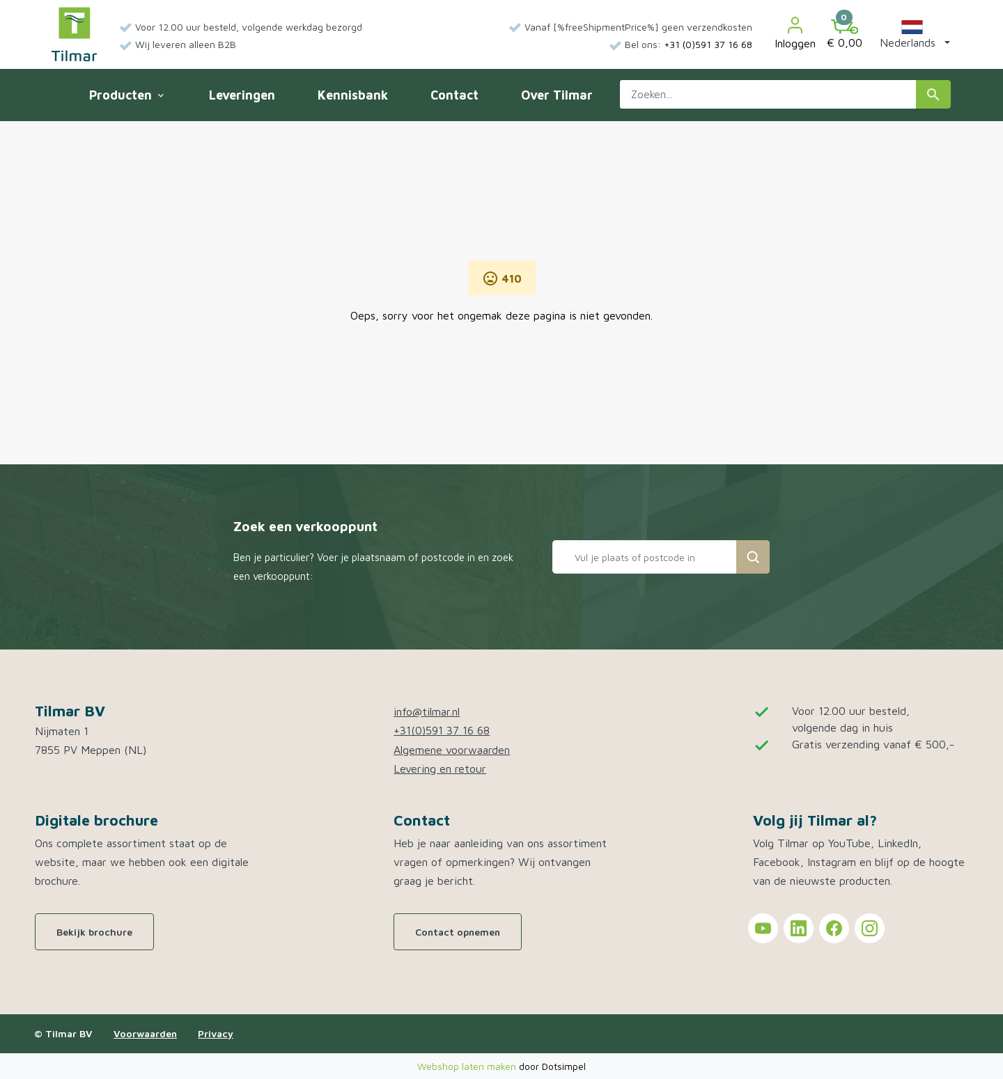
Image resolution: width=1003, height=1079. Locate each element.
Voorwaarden (145, 1033)
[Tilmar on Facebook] (834, 928)
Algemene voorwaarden (452, 749)
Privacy (215, 1033)
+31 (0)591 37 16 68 (708, 44)
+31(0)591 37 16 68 (442, 730)
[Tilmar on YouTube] (763, 928)
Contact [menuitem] (454, 95)
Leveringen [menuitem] (242, 95)
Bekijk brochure (94, 932)
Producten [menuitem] (126, 95)
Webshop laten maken (468, 1066)
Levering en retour (440, 768)
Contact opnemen (457, 932)
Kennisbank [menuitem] (353, 95)
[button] (912, 34)
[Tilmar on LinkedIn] (799, 928)
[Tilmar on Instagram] (870, 928)
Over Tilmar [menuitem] (557, 95)
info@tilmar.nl (427, 711)
